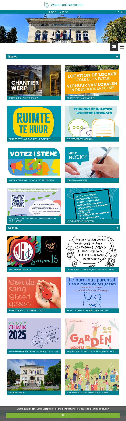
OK (63, 415)
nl (122, 12)
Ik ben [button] (51, 12)
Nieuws (12, 56)
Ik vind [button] (63, 12)
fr (117, 12)
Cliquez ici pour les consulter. (94, 409)
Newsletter (114, 48)
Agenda (13, 227)
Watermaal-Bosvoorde (67, 5)
